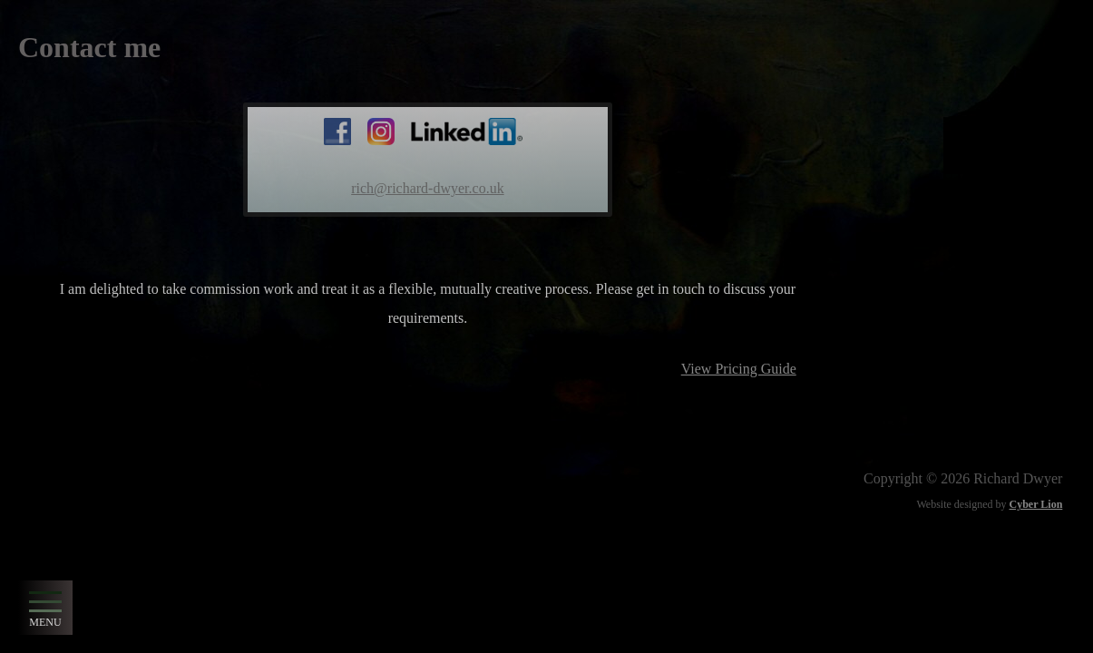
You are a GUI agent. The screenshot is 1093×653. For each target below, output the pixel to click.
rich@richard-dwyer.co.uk (427, 188)
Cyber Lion (1036, 504)
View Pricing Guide (738, 368)
